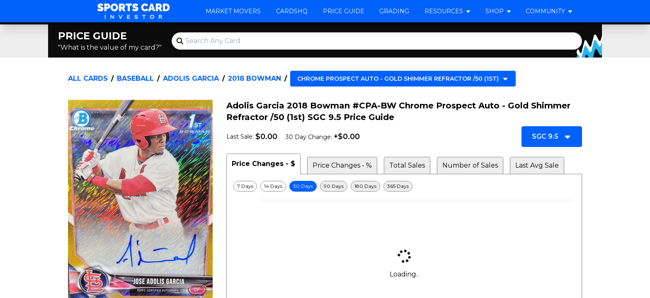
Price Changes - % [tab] (342, 165)
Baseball (135, 78)
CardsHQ (292, 11)
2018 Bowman (254, 78)
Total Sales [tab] (407, 165)
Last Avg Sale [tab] (537, 165)
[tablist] (404, 164)
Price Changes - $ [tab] (263, 164)
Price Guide (343, 11)
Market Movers (233, 11)
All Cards (88, 78)
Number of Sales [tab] (470, 165)
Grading (394, 11)
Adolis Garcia (191, 78)
